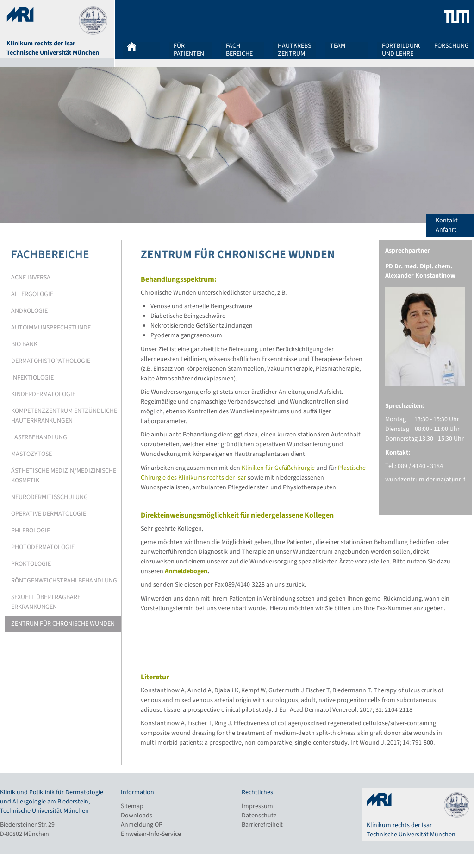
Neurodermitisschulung (49, 497)
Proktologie (31, 564)
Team (337, 46)
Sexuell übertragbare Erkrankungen (46, 602)
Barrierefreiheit (262, 824)
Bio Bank (24, 344)
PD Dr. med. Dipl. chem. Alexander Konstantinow (420, 271)
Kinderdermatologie (43, 394)
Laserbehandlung (39, 437)
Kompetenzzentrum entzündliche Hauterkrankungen (64, 415)
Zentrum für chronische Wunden (63, 623)
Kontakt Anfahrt (455, 225)
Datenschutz (259, 815)
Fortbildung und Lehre (402, 49)
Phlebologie (30, 530)
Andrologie (29, 311)
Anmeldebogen (186, 571)
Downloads (136, 815)
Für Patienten (189, 49)
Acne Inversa (30, 277)
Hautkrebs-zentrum (295, 49)
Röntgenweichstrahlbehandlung (64, 580)
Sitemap (132, 806)
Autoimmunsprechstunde (51, 327)
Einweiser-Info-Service (151, 834)
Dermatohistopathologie (50, 361)
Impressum (257, 806)
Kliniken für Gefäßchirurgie (278, 468)
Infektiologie (32, 377)
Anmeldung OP (141, 824)
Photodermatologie (43, 547)
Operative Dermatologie (48, 514)
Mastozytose (31, 454)
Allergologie (32, 294)
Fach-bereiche (239, 49)
